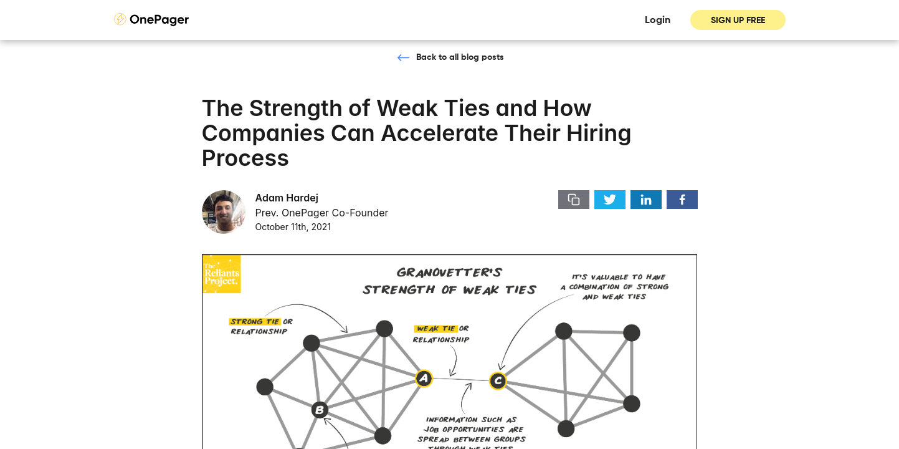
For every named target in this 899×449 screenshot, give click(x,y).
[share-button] (573, 199)
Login (657, 21)
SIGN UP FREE (738, 20)
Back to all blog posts (460, 57)
